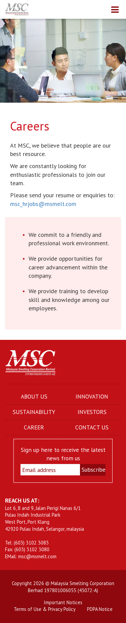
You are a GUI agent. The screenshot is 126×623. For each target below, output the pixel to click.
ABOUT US (34, 396)
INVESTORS (92, 412)
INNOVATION (92, 396)
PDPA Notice (100, 609)
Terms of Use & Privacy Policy (45, 609)
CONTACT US (92, 427)
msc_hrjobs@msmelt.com (43, 204)
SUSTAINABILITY (34, 412)
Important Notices (63, 602)
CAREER (34, 427)
